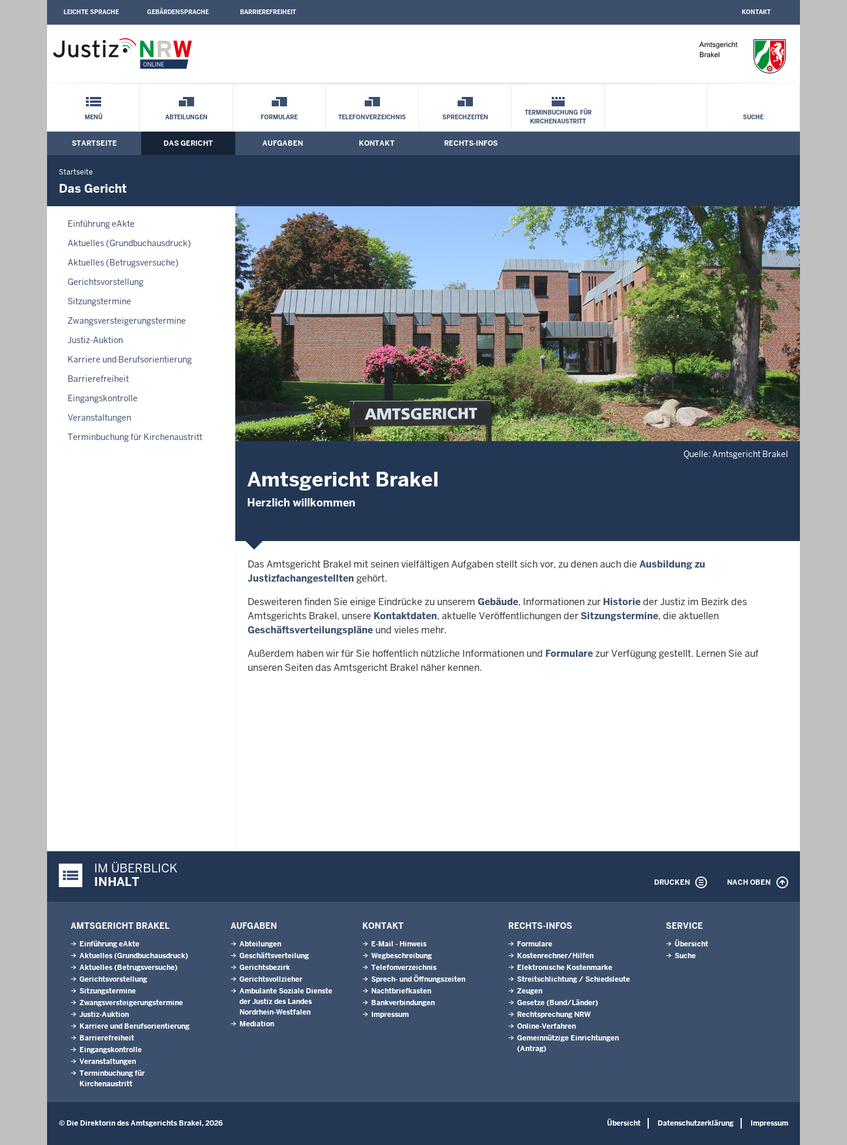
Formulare (279, 117)
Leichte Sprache (91, 12)
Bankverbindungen (403, 1003)
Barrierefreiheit (268, 12)
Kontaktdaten (405, 616)
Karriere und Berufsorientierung (130, 359)
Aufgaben (282, 143)
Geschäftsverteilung (274, 956)
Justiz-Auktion (95, 340)
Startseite (94, 143)
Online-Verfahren (546, 1026)
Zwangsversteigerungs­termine (127, 320)
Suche (753, 117)
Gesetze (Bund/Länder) (557, 1003)
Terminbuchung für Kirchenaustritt (558, 117)
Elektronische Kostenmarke (564, 967)
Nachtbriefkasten (401, 991)
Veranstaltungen (99, 417)
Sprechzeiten (465, 117)
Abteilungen (186, 117)
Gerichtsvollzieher (270, 979)
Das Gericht (188, 143)
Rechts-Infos (471, 143)
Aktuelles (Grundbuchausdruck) (129, 243)
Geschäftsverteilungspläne (310, 630)
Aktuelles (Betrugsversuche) (123, 262)
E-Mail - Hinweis (398, 944)
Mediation (256, 1024)
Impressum (390, 1014)
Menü (93, 117)
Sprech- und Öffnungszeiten (418, 979)
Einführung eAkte (101, 224)
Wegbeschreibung (401, 956)
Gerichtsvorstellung (106, 282)
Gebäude (498, 602)
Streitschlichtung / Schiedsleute (573, 979)
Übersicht (691, 944)
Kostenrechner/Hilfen (555, 956)
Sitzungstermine (99, 301)
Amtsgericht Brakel (120, 926)
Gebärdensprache (178, 12)
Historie (622, 602)
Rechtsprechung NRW (554, 1014)
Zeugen (529, 991)
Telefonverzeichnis (372, 117)
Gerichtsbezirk (264, 967)
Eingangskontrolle (103, 398)
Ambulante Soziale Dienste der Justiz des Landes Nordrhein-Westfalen (285, 1001)
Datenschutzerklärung (695, 1123)
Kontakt (756, 12)
